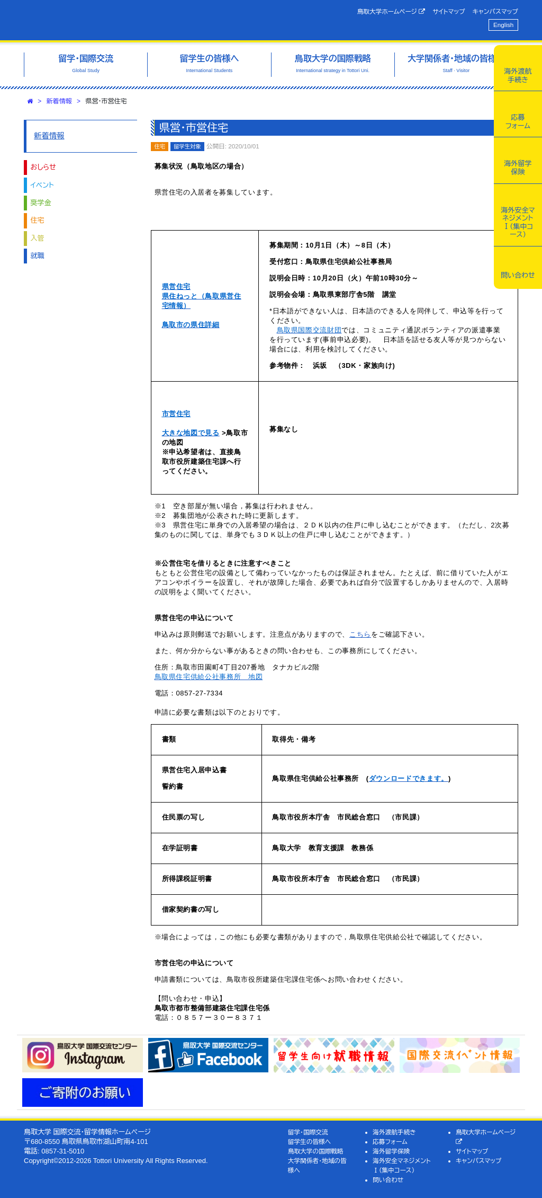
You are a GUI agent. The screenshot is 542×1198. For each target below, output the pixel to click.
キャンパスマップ (495, 11)
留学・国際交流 (308, 1132)
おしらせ (43, 167)
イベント (42, 185)
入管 (37, 238)
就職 (37, 256)
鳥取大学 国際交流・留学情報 (130, 20)
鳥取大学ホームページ (391, 11)
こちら (360, 634)
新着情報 (59, 101)
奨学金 (41, 203)
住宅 (37, 220)
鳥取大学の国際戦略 (316, 1151)
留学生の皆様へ (309, 1141)
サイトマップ (448, 11)
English (503, 24)
